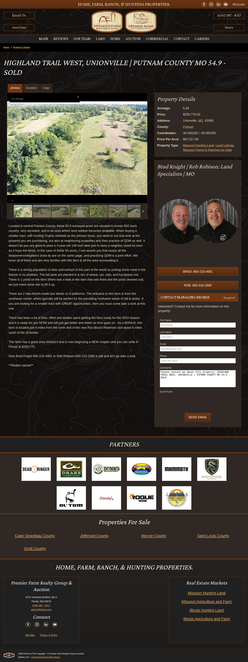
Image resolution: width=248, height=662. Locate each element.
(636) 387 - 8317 (229, 15)
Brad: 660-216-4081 (198, 271)
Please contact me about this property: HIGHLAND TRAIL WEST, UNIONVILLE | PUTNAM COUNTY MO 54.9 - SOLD (198, 378)
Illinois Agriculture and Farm (206, 619)
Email (162, 344)
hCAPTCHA (165, 392)
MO (200, 120)
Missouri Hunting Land (198, 145)
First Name (165, 320)
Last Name (165, 332)
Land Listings (225, 145)
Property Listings (21, 47)
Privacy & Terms (48, 635)
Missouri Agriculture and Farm (207, 601)
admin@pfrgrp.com (41, 609)
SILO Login (239, 4)
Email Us (19, 15)
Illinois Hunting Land (207, 610)
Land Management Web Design (45, 657)
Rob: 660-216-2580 (198, 285)
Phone (162, 356)
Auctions (19, 27)
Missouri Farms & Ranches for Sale (207, 150)
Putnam (188, 127)
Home (6, 47)
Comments (165, 368)
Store (229, 27)
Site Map (30, 635)
